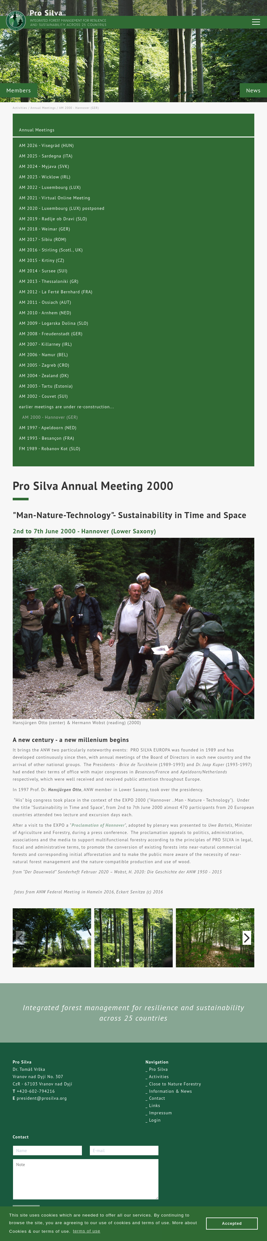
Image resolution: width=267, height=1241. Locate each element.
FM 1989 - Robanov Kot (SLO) (49, 448)
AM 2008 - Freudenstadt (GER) (51, 334)
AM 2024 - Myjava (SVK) (44, 166)
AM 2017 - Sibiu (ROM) (42, 239)
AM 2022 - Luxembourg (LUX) (50, 187)
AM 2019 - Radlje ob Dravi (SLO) (53, 219)
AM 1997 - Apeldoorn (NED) (48, 427)
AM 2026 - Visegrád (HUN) (46, 145)
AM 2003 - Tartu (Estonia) (46, 386)
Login (155, 1120)
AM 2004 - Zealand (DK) (44, 375)
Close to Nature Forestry (175, 1084)
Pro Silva (158, 1069)
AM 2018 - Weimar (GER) (44, 229)
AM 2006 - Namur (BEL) (43, 354)
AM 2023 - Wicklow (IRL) (44, 177)
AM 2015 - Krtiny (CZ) (41, 260)
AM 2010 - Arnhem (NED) (45, 313)
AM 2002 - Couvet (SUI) (43, 396)
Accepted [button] (232, 1223)
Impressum (160, 1113)
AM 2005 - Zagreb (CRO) (44, 365)
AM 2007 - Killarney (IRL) (45, 344)
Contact (157, 1098)
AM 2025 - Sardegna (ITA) (46, 156)
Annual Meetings (43, 108)
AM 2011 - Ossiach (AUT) (45, 302)
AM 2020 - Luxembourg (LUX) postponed (61, 208)
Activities (20, 108)
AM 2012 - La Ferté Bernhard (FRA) (56, 292)
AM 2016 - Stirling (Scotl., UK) (51, 250)
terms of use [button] (86, 1231)
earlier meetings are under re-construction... (66, 407)
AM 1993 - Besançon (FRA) (46, 438)
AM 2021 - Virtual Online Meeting (54, 198)
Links (154, 1105)
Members (18, 90)
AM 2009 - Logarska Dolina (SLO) (53, 323)
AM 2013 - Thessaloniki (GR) (49, 281)
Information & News (170, 1091)
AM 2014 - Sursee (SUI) (43, 271)
